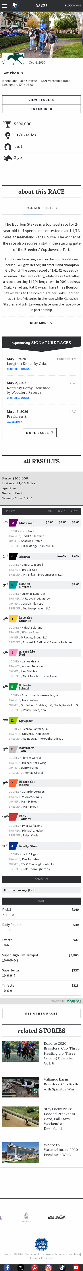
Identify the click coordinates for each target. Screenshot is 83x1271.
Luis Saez (28, 531)
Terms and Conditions (67, 1254)
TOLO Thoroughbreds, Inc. (38, 864)
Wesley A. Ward (32, 632)
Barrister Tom (26, 749)
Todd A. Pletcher (33, 536)
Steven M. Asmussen (36, 734)
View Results (42, 100)
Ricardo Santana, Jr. (35, 729)
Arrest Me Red (27, 653)
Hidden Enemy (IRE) (20, 890)
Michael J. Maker (33, 830)
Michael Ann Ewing (34, 763)
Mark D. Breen (30, 801)
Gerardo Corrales (33, 792)
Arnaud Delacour (33, 666)
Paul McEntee (31, 859)
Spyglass (26, 721)
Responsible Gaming (41, 1258)
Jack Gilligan (30, 854)
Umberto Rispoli (32, 565)
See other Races (41, 1013)
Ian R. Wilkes (30, 700)
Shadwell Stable (31, 541)
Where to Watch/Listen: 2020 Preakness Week (61, 1150)
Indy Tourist (25, 817)
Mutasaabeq (28, 523)
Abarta (24, 557)
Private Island (25, 686)
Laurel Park (14, 421)
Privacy (49, 1254)
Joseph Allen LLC (32, 603)
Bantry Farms (30, 768)
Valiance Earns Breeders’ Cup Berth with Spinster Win (61, 1084)
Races (41, 5)
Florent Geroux (31, 758)
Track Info (41, 109)
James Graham (31, 661)
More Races (39, 433)
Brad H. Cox (29, 570)
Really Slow (28, 846)
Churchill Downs (18, 369)
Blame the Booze (27, 783)
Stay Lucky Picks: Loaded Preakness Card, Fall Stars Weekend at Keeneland (59, 1119)
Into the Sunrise (25, 619)
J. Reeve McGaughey (36, 598)
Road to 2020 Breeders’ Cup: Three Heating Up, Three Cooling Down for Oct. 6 (62, 1053)
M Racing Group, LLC (34, 637)
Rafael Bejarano (32, 627)
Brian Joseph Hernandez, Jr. (40, 695)
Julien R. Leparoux (33, 594)
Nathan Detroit (25, 585)
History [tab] (51, 208)
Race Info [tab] (33, 208)
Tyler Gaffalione (32, 826)
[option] (26, 1218)
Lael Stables (29, 671)
